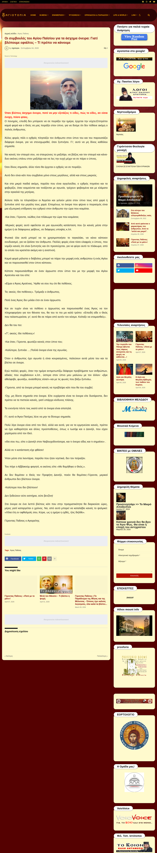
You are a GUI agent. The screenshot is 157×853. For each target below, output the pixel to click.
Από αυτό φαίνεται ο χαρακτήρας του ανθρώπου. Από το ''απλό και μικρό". (140, 227)
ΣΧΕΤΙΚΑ (13, 2)
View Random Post (134, 37)
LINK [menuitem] (134, 15)
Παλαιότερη (101, 656)
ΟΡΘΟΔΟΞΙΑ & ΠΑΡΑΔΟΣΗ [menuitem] (96, 15)
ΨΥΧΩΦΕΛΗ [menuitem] (74, 15)
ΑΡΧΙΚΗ (5, 2)
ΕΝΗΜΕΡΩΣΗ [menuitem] (58, 15)
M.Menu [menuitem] (43, 15)
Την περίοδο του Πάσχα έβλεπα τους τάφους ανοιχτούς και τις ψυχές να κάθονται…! (124, 350)
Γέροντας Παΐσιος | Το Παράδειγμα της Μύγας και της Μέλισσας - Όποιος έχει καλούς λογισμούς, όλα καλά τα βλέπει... (91, 600)
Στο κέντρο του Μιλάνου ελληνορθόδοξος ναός (141, 213)
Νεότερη (9, 656)
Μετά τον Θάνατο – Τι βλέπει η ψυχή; (55, 597)
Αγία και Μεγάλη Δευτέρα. (123, 378)
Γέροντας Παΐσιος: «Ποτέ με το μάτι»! (20, 597)
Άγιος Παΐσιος (23, 33)
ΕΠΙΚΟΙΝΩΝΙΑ (24, 2)
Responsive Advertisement (56, 63)
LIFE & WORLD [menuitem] (119, 15)
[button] (140, 15)
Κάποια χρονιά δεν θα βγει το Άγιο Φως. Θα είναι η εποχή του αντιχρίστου (133, 524)
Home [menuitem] (33, 15)
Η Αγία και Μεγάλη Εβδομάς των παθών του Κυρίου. (143, 381)
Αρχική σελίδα (10, 33)
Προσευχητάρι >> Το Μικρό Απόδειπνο (130, 198)
